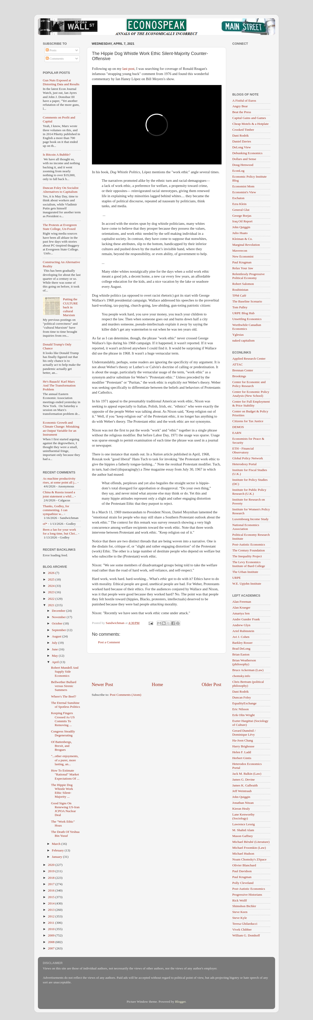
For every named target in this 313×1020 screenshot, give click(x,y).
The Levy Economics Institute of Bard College (248, 564)
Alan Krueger (241, 607)
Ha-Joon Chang (242, 740)
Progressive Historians (247, 894)
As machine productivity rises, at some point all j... (60, 480)
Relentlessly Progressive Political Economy (248, 276)
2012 (51, 916)
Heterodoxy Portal (244, 464)
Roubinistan (240, 289)
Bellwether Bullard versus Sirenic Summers (63, 686)
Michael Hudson (243, 853)
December (59, 610)
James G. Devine (243, 779)
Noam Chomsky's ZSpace (249, 859)
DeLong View (241, 147)
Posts (51, 50)
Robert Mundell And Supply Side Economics (64, 671)
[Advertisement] (156, 667)
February (58, 850)
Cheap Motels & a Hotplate (250, 124)
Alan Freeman (241, 601)
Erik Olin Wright (243, 715)
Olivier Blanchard (244, 865)
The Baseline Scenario (247, 301)
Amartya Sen (241, 613)
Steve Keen (239, 912)
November (59, 617)
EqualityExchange (244, 703)
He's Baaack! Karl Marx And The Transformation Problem (59, 385)
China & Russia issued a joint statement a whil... (59, 494)
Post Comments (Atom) (125, 695)
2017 (51, 884)
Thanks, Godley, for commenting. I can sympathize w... (56, 510)
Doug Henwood (242, 165)
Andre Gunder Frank (246, 619)
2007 (51, 948)
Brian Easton (240, 654)
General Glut (240, 210)
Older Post (211, 684)
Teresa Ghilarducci (244, 923)
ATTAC (237, 364)
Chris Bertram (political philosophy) (248, 683)
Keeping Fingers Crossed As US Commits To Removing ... (63, 719)
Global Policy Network (247, 458)
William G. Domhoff (246, 935)
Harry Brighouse (243, 746)
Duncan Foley (241, 697)
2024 (51, 586)
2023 (51, 592)
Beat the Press (241, 112)
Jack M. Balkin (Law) (246, 773)
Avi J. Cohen (240, 637)
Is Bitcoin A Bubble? (56, 154)
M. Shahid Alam (243, 830)
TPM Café (239, 295)
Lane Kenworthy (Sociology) (243, 816)
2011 (51, 922)
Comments (55, 58)
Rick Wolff (239, 900)
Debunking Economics (247, 153)
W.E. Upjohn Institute (246, 583)
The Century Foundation (248, 550)
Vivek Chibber (242, 929)
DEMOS (238, 427)
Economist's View (244, 192)
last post (128, 69)
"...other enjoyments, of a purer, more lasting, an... (64, 760)
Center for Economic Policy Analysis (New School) (250, 393)
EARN (236, 433)
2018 (51, 878)
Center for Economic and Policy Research (249, 384)
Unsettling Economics (247, 319)
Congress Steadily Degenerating (63, 733)
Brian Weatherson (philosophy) (244, 662)
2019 (51, 871)
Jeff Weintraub (242, 791)
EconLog (238, 170)
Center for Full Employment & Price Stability (251, 403)
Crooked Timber (243, 129)
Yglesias (238, 334)
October (57, 623)
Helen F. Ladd (241, 752)
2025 (51, 579)
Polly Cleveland (243, 883)
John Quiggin (241, 227)
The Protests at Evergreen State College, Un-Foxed (60, 227)
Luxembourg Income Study (250, 519)
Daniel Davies (241, 141)
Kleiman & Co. (242, 239)
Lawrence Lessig (243, 824)
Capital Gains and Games (249, 118)
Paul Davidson (242, 871)
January (57, 857)
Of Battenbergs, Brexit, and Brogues (61, 746)
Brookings (239, 376)
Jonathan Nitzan (243, 803)
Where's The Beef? (63, 696)
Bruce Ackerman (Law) (247, 670)
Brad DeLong (241, 648)
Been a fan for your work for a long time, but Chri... (60, 531)
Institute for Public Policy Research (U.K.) (249, 491)
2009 (51, 935)
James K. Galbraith (245, 785)
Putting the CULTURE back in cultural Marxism (70, 307)
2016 (51, 890)
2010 (51, 929)
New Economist (243, 256)
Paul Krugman (241, 262)
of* (45, 524)
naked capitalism (243, 340)
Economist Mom (243, 186)
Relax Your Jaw (242, 268)
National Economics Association (245, 527)
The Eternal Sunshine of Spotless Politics (65, 705)
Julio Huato (240, 233)
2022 (51, 599)
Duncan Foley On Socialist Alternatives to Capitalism (60, 189)
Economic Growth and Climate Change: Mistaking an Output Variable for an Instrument (61, 428)
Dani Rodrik (240, 135)
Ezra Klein (239, 204)
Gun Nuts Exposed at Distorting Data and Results (61, 82)
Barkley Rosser (242, 642)
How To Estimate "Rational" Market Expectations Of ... (65, 774)
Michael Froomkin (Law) (249, 847)
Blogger (180, 1001)
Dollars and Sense (244, 159)
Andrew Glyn (241, 625)
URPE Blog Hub (243, 313)
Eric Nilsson (240, 709)
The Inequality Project (247, 556)
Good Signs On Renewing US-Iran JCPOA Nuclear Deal (65, 809)
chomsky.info (241, 676)
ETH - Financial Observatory (243, 450)
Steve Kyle (239, 918)
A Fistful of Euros (244, 100)
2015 (51, 897)
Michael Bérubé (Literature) (250, 842)
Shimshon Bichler (244, 906)
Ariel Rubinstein (243, 631)
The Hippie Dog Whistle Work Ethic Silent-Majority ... (62, 791)
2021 (51, 605)
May (55, 655)
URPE (236, 578)
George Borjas (241, 215)
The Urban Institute (245, 572)
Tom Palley (239, 307)
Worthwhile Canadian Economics (246, 327)
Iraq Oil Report (242, 221)
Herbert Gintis (241, 758)
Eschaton (238, 198)
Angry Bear (240, 106)
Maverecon (239, 250)
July (55, 642)
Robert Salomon (243, 284)
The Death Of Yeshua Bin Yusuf (65, 833)
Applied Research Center (249, 358)
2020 (51, 865)
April (56, 662)
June (55, 649)
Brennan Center (242, 370)
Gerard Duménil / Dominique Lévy (244, 732)
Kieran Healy (241, 808)
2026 (51, 573)
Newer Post (102, 684)
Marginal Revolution (246, 245)
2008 (51, 942)
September (59, 630)
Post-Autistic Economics (248, 544)
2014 (51, 903)
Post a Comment (109, 642)
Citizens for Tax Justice (247, 421)
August (57, 636)
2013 (51, 910)
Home (157, 684)
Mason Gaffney (242, 836)
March (56, 844)
